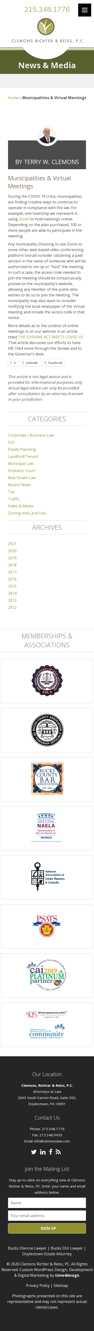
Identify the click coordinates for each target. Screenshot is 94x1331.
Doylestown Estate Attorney (47, 1253)
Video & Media (20, 506)
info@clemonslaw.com (52, 1141)
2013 (12, 600)
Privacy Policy (38, 1285)
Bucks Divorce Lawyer (27, 1248)
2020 (12, 550)
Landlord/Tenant (23, 456)
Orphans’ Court (21, 470)
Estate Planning (22, 449)
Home (13, 97)
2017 (12, 572)
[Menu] (84, 10)
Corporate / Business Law (31, 435)
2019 (12, 557)
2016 (12, 579)
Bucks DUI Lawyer (67, 1248)
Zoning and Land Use (27, 513)
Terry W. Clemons (51, 162)
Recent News (19, 484)
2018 (12, 565)
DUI (11, 442)
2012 (12, 607)
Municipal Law (20, 463)
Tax (11, 491)
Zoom (24, 219)
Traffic (14, 498)
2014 (12, 593)
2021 (12, 543)
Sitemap (61, 1285)
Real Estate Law (22, 477)
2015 (12, 586)
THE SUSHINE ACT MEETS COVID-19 (50, 337)
